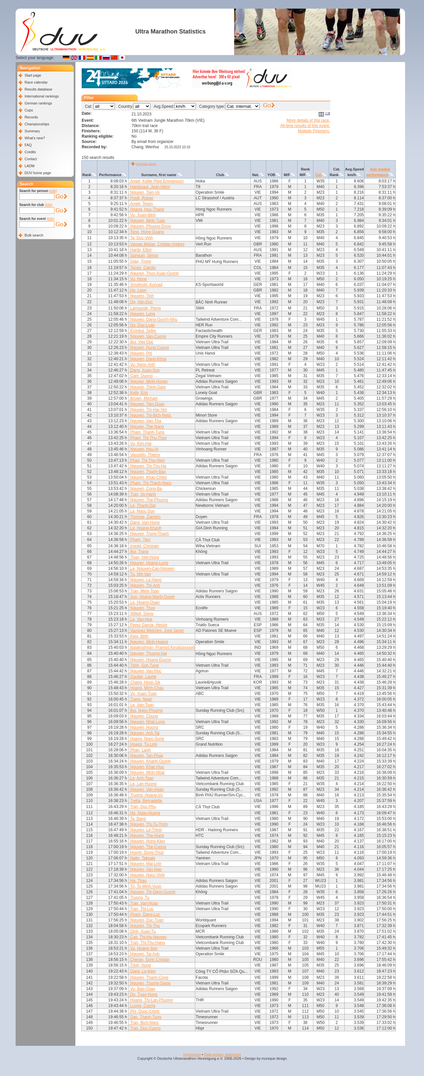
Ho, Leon (137, 290)
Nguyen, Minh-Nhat (147, 772)
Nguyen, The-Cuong (147, 846)
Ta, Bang (137, 818)
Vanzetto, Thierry (144, 454)
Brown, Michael (143, 398)
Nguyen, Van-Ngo (145, 869)
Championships (37, 124)
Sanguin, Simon (143, 255)
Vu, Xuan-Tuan (143, 693)
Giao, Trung (140, 261)
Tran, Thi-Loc (141, 909)
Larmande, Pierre (145, 308)
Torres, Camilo (142, 267)
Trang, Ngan (140, 699)
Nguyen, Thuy (142, 608)
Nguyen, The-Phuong (148, 500)
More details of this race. (308, 120)
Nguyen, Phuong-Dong (150, 226)
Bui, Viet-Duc (141, 342)
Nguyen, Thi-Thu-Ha (147, 466)
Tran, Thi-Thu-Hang (147, 942)
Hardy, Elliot (140, 249)
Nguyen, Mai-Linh (145, 863)
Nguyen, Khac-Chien (148, 477)
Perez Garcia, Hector (148, 625)
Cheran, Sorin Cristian (149, 959)
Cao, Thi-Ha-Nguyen (148, 937)
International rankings (42, 96)
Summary (32, 131)
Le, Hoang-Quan (144, 602)
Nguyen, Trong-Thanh (149, 533)
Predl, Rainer (141, 198)
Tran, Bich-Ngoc (144, 1022)
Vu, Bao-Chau (142, 988)
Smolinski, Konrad (145, 284)
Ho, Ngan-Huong (144, 813)
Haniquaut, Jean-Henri (149, 186)
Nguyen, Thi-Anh (144, 585)
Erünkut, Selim (142, 330)
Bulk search (34, 235)
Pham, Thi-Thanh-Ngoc (150, 483)
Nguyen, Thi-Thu (144, 925)
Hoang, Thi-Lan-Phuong (151, 1000)
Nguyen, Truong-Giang (150, 983)
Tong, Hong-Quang (146, 232)
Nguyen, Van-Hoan (146, 789)
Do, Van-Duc (141, 302)
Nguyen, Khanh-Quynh (150, 761)
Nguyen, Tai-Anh (144, 954)
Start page (33, 75)
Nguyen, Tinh (141, 296)
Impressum (192, 1054)
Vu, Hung (138, 279)
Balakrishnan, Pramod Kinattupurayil (162, 647)
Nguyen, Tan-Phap (146, 755)
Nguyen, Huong (143, 727)
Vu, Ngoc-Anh (142, 364)
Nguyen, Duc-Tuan (146, 920)
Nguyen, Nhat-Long (147, 721)
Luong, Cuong (142, 1005)
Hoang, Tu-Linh (143, 744)
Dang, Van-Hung (144, 522)
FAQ (28, 145)
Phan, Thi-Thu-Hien (147, 460)
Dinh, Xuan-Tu (142, 931)
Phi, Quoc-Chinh (144, 1011)
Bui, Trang (138, 551)
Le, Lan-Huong (143, 783)
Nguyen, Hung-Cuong (149, 347)
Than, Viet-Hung (144, 557)
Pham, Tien (139, 539)
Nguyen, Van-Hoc (145, 671)
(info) (53, 191)
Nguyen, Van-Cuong (147, 336)
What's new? (35, 138)
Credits (30, 152)
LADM (30, 166)
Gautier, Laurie (142, 676)
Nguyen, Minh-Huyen (148, 381)
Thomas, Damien (144, 516)
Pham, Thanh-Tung (146, 432)
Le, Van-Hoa (140, 619)
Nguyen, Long (142, 313)
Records (31, 117)
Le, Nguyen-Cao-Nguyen (151, 568)
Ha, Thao (137, 880)
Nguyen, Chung (143, 716)
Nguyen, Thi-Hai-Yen (148, 409)
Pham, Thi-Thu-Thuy (148, 438)
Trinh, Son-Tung (144, 665)
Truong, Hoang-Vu (146, 795)
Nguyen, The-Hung (146, 835)
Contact (31, 159)
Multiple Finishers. (314, 131)
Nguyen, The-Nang (146, 426)
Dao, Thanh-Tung (145, 1017)
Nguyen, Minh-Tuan (147, 220)
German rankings (38, 103)
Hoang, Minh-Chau (146, 688)
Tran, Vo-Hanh (142, 494)
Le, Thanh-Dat (142, 505)
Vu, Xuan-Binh (142, 215)
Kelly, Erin (138, 392)
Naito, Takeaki (142, 858)
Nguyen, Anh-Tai (144, 733)
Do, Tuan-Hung (143, 994)
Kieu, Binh (138, 636)
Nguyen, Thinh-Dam (147, 387)
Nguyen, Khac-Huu (146, 767)
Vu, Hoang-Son (143, 948)
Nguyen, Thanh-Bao (147, 471)
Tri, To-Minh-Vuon (145, 886)
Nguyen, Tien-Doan (147, 404)
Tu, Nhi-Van (140, 574)
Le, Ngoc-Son (142, 511)
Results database (38, 89)
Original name (146, 164)
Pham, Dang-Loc (144, 914)
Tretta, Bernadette (145, 800)
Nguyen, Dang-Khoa (147, 359)
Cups (29, 110)
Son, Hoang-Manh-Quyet (152, 596)
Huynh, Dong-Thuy (146, 852)
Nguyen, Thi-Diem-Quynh (152, 892)
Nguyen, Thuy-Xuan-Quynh (154, 273)
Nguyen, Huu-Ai (143, 449)
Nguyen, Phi (140, 353)
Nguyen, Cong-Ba (145, 488)
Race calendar (36, 82)
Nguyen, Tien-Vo (144, 192)
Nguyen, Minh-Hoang (148, 641)
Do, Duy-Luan (142, 325)
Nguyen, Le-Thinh (145, 830)
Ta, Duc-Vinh (141, 237)
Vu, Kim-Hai (140, 443)
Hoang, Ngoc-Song (146, 738)
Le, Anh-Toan (141, 778)
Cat (318, 175)
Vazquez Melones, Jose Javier (156, 630)
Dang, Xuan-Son (144, 370)
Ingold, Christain (144, 546)
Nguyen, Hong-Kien (147, 841)
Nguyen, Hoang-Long (148, 563)
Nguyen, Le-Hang (145, 579)
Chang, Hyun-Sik (144, 682)
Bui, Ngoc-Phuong (146, 710)
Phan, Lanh (140, 750)
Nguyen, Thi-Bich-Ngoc (150, 415)
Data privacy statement (222, 1054)
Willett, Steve (141, 613)
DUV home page (38, 173)
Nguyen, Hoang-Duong (150, 659)
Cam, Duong (141, 375)
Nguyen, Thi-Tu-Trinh (148, 824)
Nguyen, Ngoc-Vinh (147, 875)
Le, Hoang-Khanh (145, 528)
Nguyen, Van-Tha (145, 421)
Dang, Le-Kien (142, 971)
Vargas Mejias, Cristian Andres (157, 244)
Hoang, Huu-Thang (146, 209)
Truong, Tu (139, 897)
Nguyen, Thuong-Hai (148, 653)
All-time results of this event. (305, 125)
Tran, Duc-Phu (142, 806)
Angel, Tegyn (141, 203)
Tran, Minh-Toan (144, 591)
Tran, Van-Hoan (143, 903)
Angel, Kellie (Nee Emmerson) (156, 181)
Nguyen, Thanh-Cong (148, 977)
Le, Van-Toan (141, 705)
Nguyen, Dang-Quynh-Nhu (153, 319)
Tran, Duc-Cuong (145, 1028)
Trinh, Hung (140, 965)
